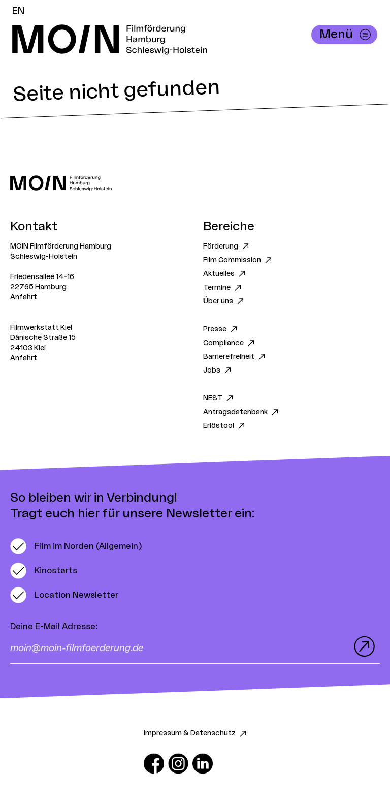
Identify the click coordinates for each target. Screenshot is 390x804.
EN (18, 10)
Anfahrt (23, 297)
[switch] (76, 546)
